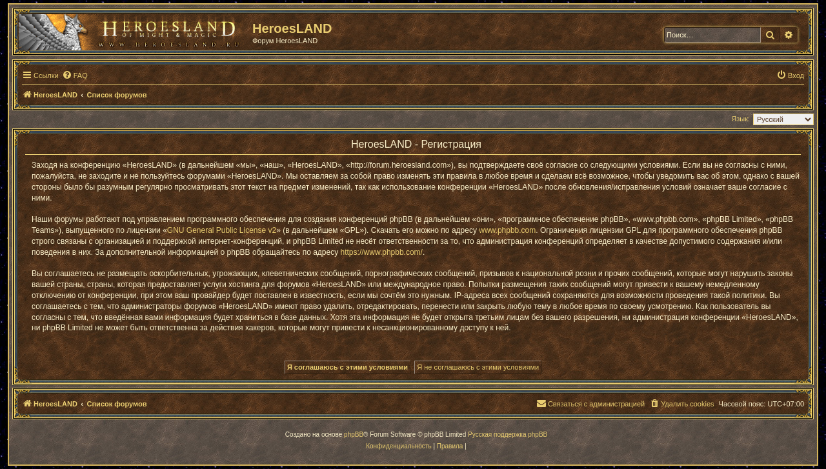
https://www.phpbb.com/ (382, 252)
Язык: (740, 119)
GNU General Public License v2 (221, 230)
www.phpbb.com (507, 230)
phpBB (353, 434)
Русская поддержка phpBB (507, 434)
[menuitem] (75, 75)
